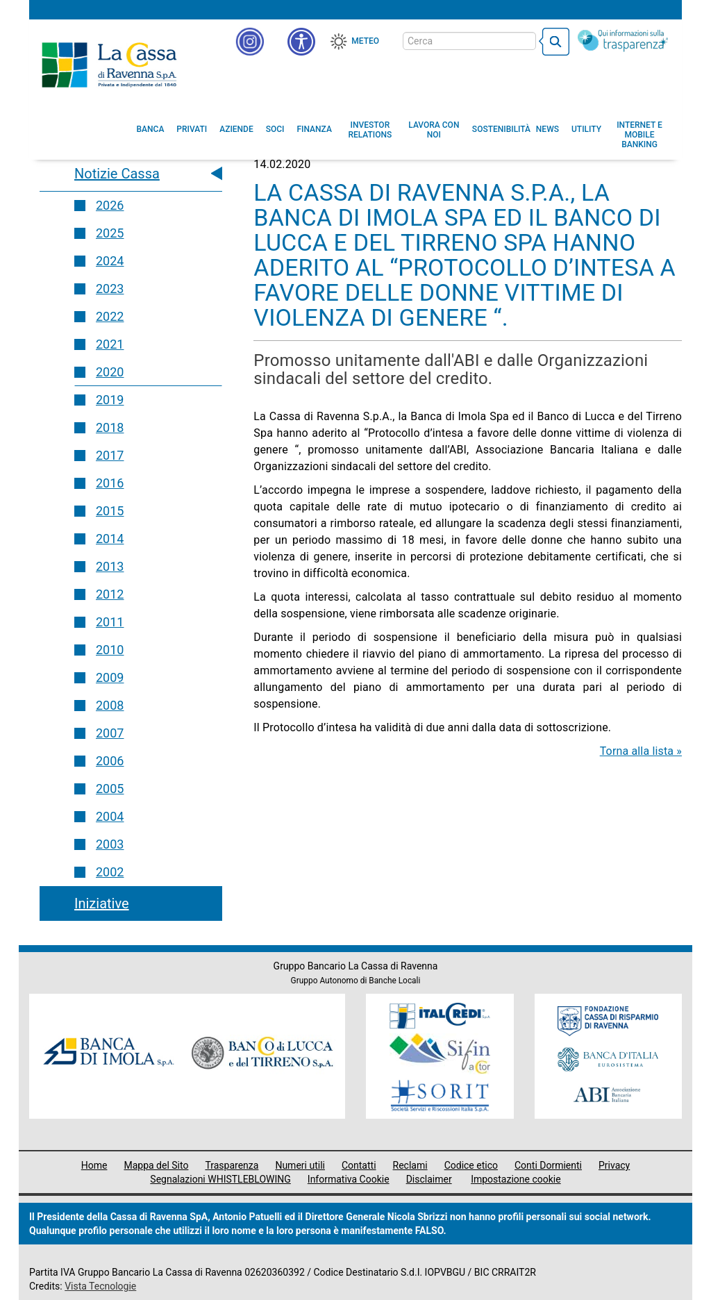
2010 (110, 649)
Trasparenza (231, 1165)
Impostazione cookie (516, 1179)
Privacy (614, 1165)
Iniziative (101, 903)
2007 (110, 733)
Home (94, 1165)
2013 (110, 566)
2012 (110, 594)
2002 (110, 872)
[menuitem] (151, 129)
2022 (110, 316)
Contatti (359, 1165)
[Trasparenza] (623, 40)
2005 (110, 788)
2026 (110, 205)
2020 (110, 372)
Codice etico (471, 1165)
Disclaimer (429, 1179)
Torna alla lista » (641, 751)
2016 (110, 483)
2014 (110, 538)
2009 (110, 677)
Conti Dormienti (548, 1165)
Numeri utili (300, 1165)
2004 (110, 816)
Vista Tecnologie (100, 1286)
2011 (110, 622)
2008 (110, 705)
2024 (110, 260)
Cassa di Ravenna (109, 64)
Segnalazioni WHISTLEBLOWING (220, 1179)
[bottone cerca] (554, 41)
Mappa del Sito (156, 1165)
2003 (110, 844)
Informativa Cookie (349, 1179)
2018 (110, 427)
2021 (110, 344)
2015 (110, 510)
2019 (110, 399)
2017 (110, 455)
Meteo (365, 41)
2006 (110, 760)
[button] (301, 41)
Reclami (410, 1165)
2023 (110, 288)
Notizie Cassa (117, 173)
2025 (110, 233)
